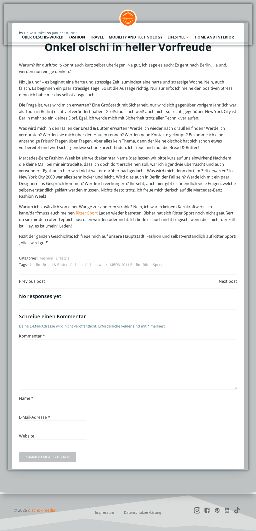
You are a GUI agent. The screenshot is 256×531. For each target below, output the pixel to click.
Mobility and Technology (135, 36)
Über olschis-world (43, 36)
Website (26, 437)
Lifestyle (179, 36)
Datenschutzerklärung (142, 512)
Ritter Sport (87, 213)
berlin (35, 264)
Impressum (104, 512)
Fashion (76, 36)
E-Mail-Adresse (34, 419)
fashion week (97, 264)
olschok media (41, 510)
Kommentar (32, 337)
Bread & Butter (55, 264)
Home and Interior (214, 36)
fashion (76, 264)
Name (26, 400)
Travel (97, 36)
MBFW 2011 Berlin (125, 264)
